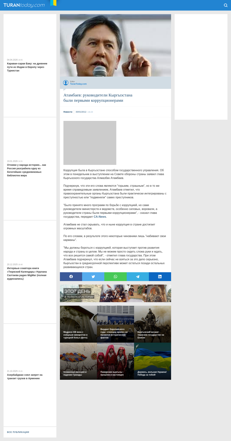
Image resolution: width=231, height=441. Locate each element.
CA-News (100, 216)
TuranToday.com (24, 5)
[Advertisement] (89, 143)
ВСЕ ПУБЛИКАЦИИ (18, 432)
